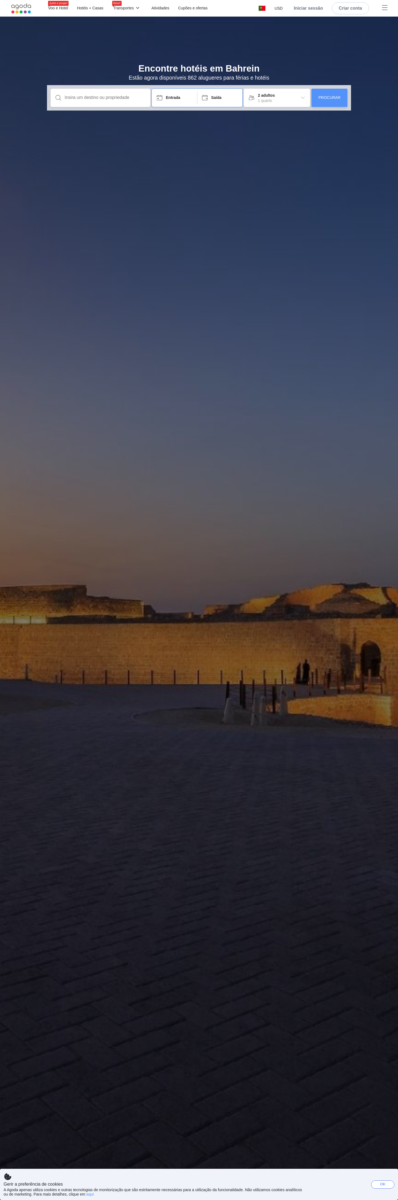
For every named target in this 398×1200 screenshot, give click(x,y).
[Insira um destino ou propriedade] (105, 97)
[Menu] (217, 8)
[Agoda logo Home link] (21, 8)
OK (383, 1184)
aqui (90, 1194)
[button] (262, 8)
